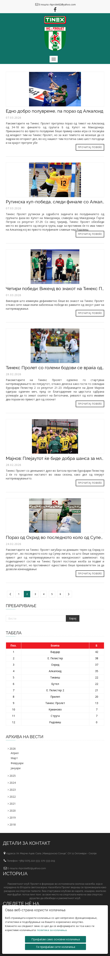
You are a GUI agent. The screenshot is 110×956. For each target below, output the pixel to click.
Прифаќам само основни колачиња (55, 939)
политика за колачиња (52, 930)
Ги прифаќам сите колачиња (55, 946)
